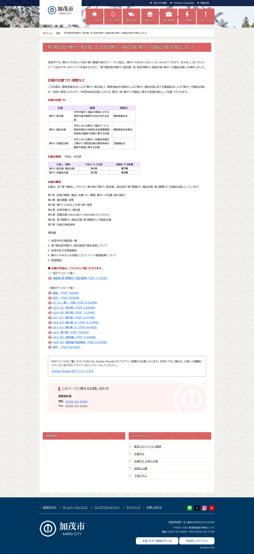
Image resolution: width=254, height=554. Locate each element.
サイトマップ (133, 507)
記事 (58, 33)
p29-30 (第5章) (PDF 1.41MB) (74, 312)
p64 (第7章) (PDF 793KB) (71, 332)
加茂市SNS (49, 507)
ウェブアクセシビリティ (107, 507)
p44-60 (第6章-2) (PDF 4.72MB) (76, 322)
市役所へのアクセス (197, 541)
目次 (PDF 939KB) (66, 297)
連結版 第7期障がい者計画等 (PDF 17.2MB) (80, 278)
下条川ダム (140, 475)
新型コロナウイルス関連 (147, 446)
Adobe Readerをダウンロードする (72, 371)
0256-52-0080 (76, 401)
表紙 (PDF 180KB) (66, 293)
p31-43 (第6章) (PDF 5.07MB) (74, 317)
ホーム (49, 33)
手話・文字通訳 (160, 3)
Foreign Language (183, 3)
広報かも (139, 454)
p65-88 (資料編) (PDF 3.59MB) (74, 337)
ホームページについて (75, 507)
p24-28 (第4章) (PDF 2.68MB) (74, 307)
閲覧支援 (205, 3)
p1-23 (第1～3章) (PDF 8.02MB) (75, 302)
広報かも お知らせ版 (146, 461)
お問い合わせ (154, 507)
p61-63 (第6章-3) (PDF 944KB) (75, 327)
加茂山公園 (140, 468)
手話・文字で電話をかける (157, 541)
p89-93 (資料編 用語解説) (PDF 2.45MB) (80, 342)
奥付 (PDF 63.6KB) (67, 347)
